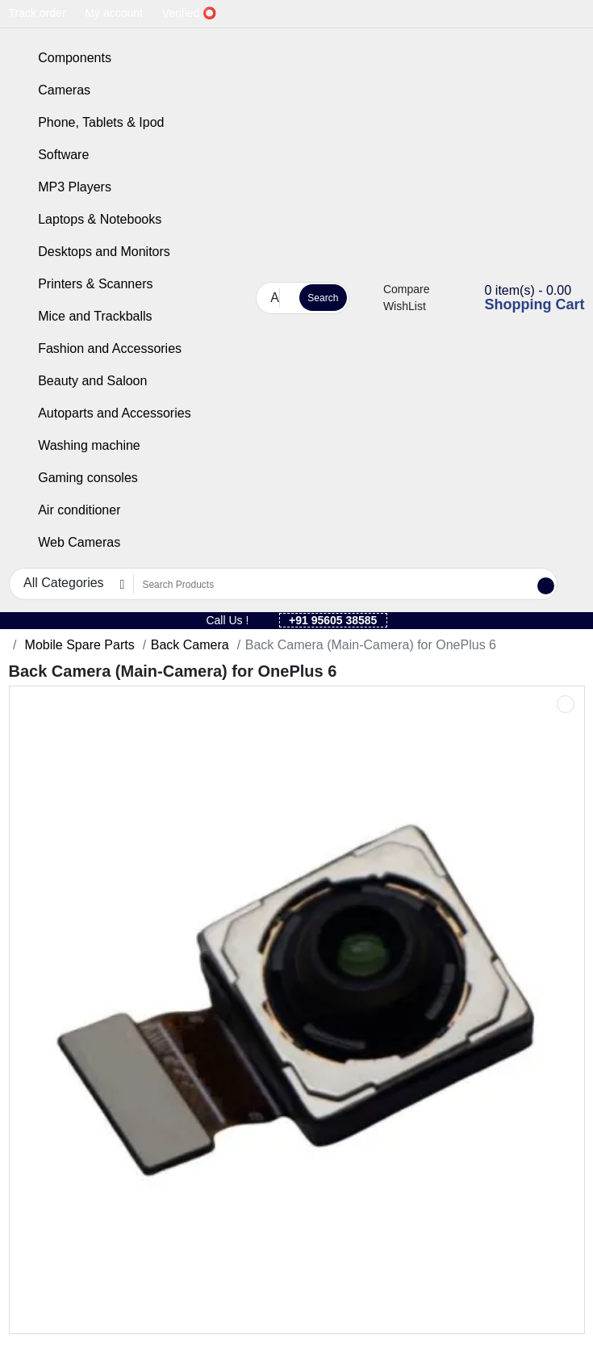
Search (322, 298)
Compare (398, 289)
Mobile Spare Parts (78, 645)
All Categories (275, 297)
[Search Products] (286, 298)
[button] (242, 297)
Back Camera (190, 645)
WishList (396, 306)
